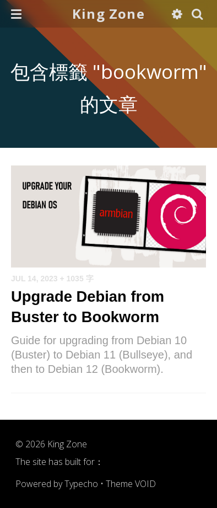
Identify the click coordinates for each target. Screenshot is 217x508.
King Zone (108, 13)
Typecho (81, 484)
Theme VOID (131, 484)
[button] (16, 14)
